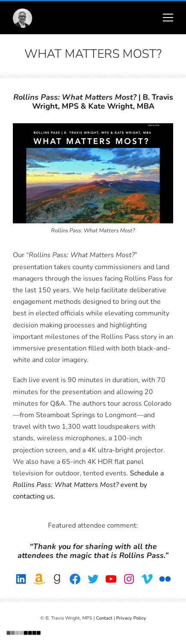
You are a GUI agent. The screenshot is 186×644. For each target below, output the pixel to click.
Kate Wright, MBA (121, 106)
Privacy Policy (131, 618)
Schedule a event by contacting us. (88, 485)
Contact (104, 618)
